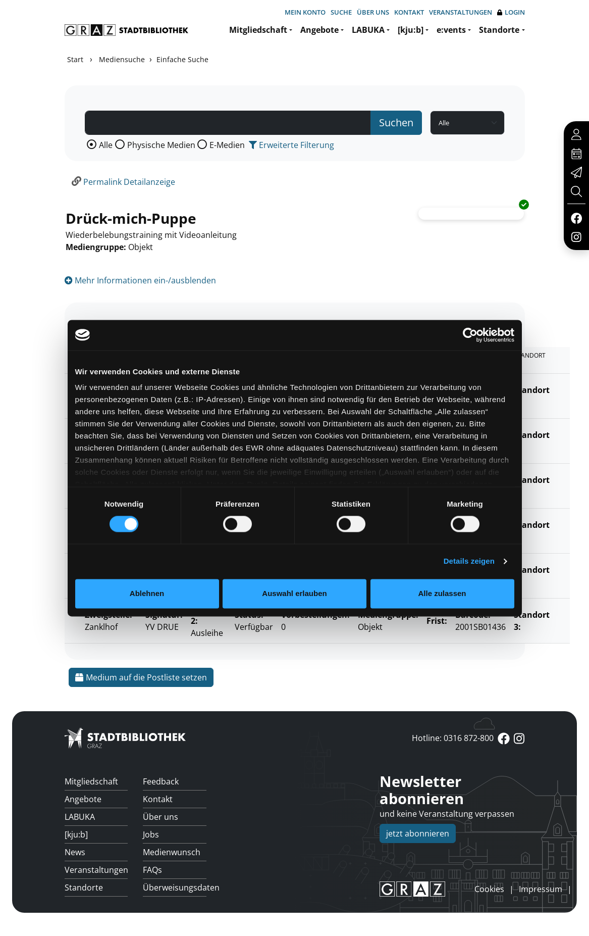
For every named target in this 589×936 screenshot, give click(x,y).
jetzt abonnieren (417, 833)
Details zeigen (469, 561)
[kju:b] (410, 29)
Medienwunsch (171, 852)
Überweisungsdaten (174, 887)
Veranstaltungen (460, 12)
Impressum (540, 889)
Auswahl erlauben (294, 593)
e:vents (451, 29)
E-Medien (227, 145)
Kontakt (409, 12)
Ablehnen (147, 593)
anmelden (457, 889)
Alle (106, 145)
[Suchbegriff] (228, 123)
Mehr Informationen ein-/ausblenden (140, 280)
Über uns (373, 12)
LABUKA (368, 29)
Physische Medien (161, 145)
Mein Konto (305, 12)
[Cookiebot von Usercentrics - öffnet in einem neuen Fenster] (470, 334)
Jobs (151, 834)
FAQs (152, 869)
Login (511, 12)
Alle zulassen (442, 593)
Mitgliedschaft (258, 29)
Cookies (489, 889)
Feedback (161, 781)
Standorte (499, 29)
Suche (341, 12)
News (75, 852)
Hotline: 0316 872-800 (453, 738)
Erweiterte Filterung (291, 145)
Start (75, 59)
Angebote (319, 29)
